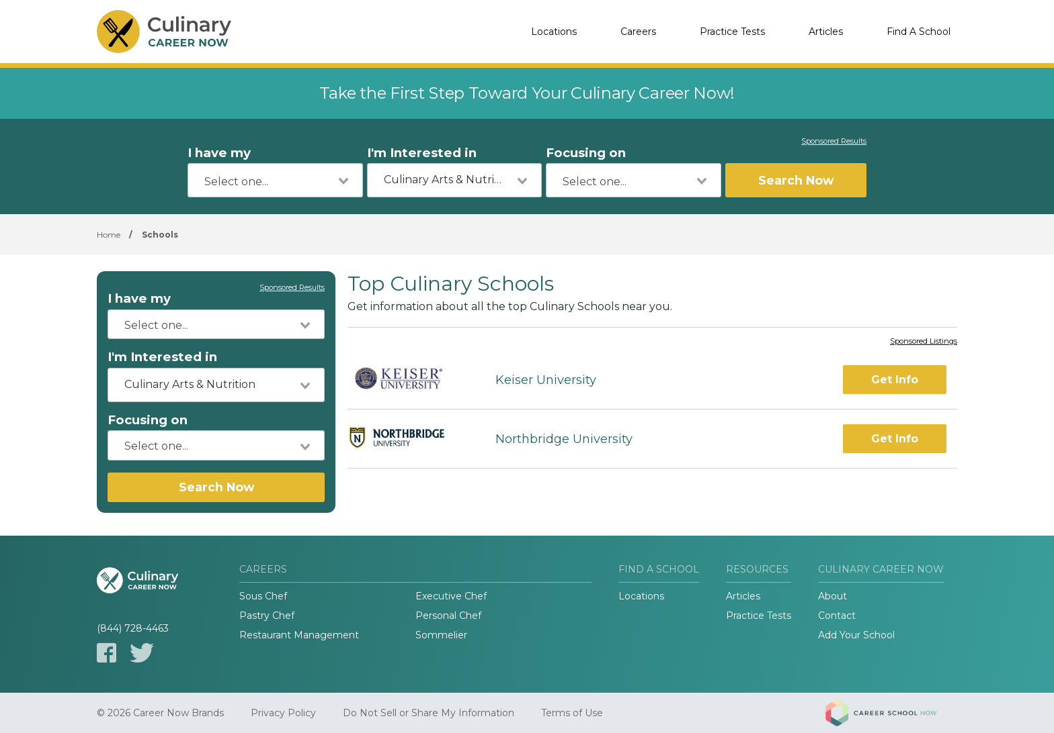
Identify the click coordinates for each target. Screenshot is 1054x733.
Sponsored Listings (923, 341)
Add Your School (856, 635)
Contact (837, 615)
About (832, 596)
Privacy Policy (283, 713)
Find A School (918, 32)
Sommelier (441, 635)
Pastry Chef (266, 615)
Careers (638, 32)
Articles (826, 32)
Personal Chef (448, 615)
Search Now (796, 180)
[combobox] (275, 180)
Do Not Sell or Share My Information (428, 713)
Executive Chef (451, 596)
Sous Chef (263, 596)
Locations (554, 32)
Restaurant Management (299, 635)
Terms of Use (572, 713)
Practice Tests (732, 32)
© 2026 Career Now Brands (160, 713)
